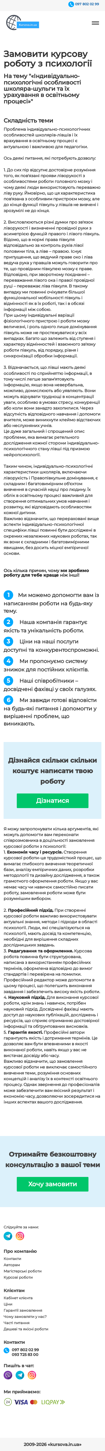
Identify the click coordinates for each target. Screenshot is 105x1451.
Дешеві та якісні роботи (26, 1329)
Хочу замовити (52, 1184)
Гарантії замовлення (23, 1310)
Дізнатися (52, 800)
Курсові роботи (18, 1277)
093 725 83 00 (25, 1354)
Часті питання (16, 1323)
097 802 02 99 (87, 4)
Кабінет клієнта (18, 1298)
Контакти (12, 1259)
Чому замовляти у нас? (25, 1317)
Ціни (8, 1304)
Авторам (12, 1265)
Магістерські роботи (22, 1271)
